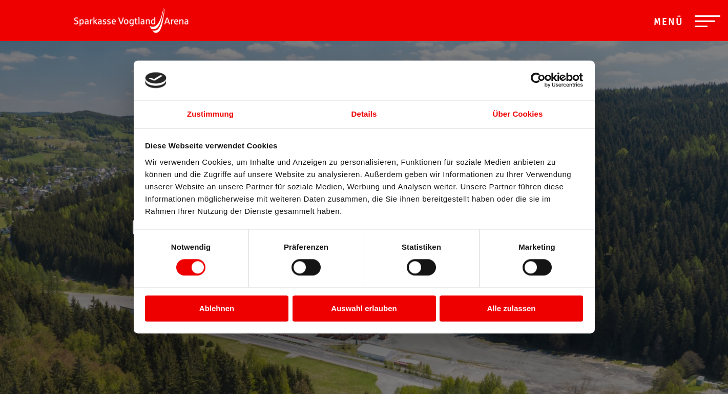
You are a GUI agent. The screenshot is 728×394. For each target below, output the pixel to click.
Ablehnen (216, 308)
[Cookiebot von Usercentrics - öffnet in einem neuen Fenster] (538, 80)
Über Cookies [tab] (518, 114)
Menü (668, 23)
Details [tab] (364, 114)
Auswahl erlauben (364, 308)
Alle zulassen (511, 308)
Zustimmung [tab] (210, 114)
